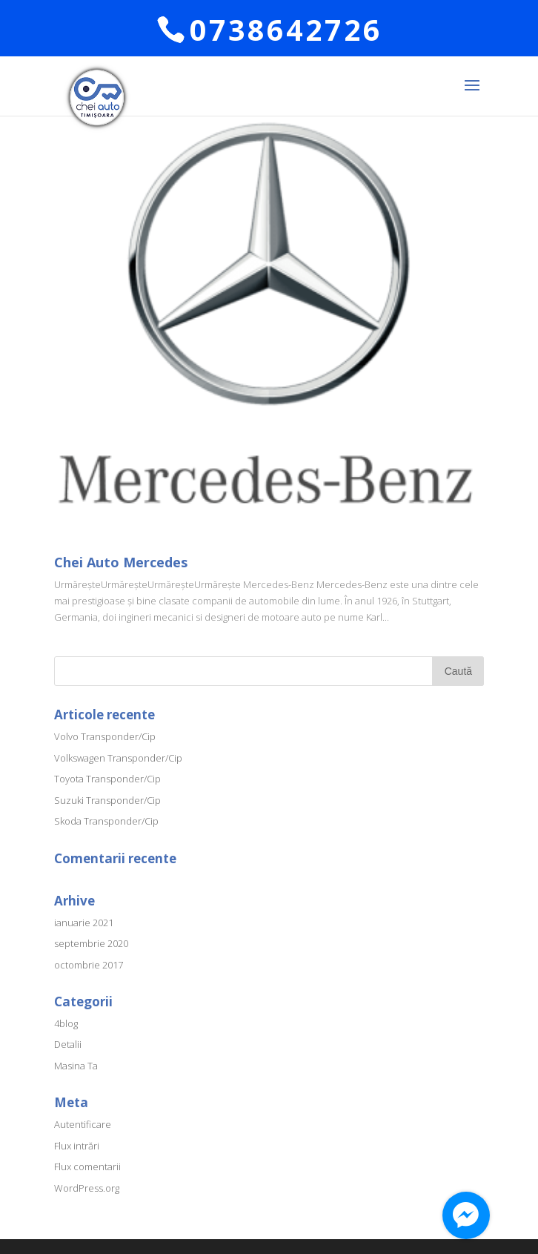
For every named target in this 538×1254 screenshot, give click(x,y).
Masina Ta (76, 1065)
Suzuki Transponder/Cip (107, 800)
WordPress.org (86, 1188)
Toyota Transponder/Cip (107, 778)
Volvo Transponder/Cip (105, 736)
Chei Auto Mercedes (120, 562)
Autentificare (82, 1124)
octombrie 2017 (88, 964)
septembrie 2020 (91, 943)
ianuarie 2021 (83, 922)
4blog (66, 1023)
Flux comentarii (87, 1166)
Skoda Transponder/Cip (106, 821)
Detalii (68, 1044)
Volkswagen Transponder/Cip (118, 758)
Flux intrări (76, 1145)
